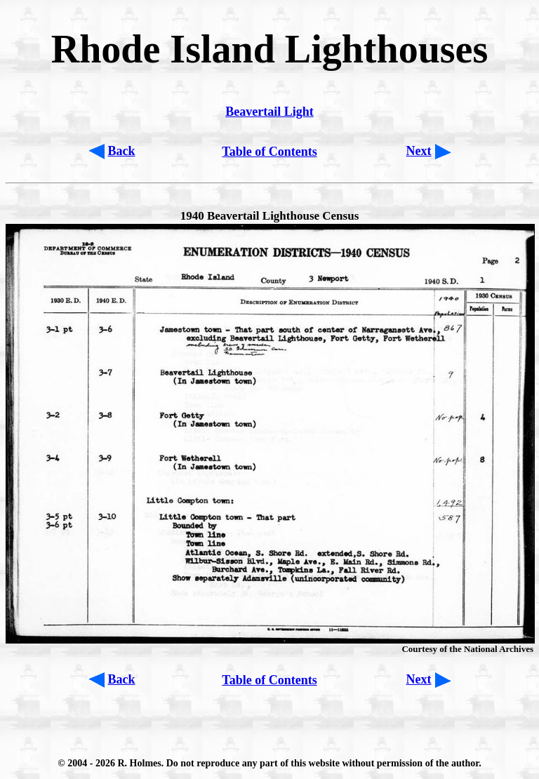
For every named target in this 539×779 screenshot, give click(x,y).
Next (419, 151)
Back (121, 151)
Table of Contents (269, 152)
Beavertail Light (269, 112)
